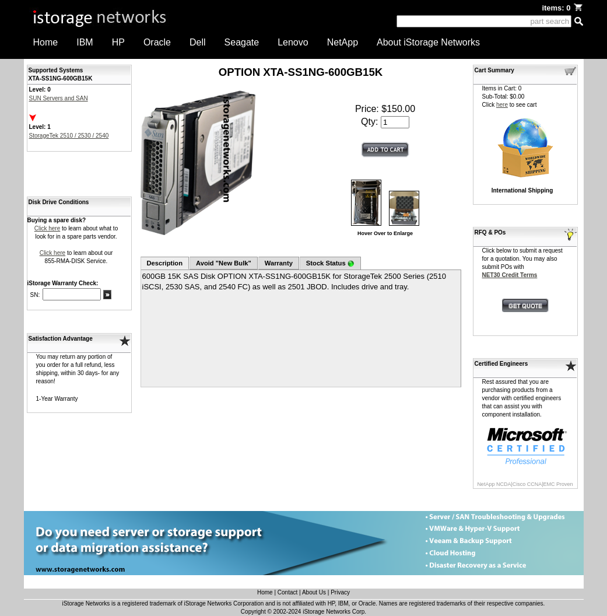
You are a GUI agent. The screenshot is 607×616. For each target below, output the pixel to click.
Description (165, 263)
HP (118, 42)
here (502, 105)
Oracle (157, 42)
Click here (47, 228)
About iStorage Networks (428, 42)
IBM (84, 42)
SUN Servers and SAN (58, 98)
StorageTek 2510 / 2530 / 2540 (69, 135)
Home (45, 42)
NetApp (342, 42)
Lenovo (293, 42)
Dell (198, 42)
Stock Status (330, 263)
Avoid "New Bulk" (223, 263)
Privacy (340, 592)
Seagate (241, 42)
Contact (287, 592)
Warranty (279, 263)
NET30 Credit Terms (510, 275)
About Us (314, 592)
